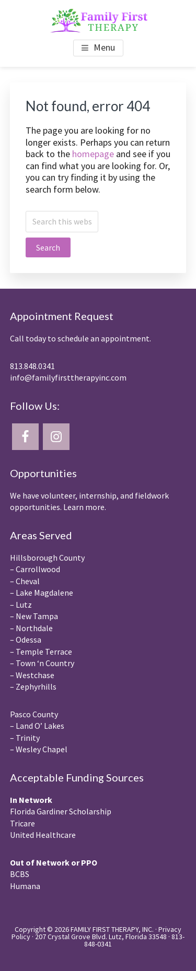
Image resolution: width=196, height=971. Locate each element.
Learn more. (84, 507)
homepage (93, 154)
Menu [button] (104, 47)
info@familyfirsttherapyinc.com (68, 377)
